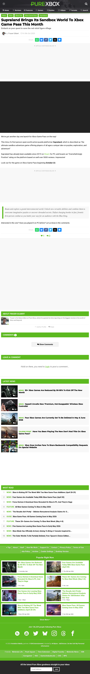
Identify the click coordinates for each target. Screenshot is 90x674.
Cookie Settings (47, 551)
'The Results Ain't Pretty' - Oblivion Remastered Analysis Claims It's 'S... (38, 512)
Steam (47, 154)
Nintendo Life (17, 652)
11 (14, 437)
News (4, 15)
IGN (82, 652)
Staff (22, 547)
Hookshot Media (17, 644)
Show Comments (45, 344)
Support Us (44, 547)
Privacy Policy (65, 547)
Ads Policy (26, 551)
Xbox (11, 15)
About (15, 547)
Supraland (43, 15)
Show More (45, 620)
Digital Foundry (58, 652)
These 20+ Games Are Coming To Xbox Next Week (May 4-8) (35, 521)
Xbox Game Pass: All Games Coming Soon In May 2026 (32, 516)
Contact (54, 547)
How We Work (32, 547)
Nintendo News (73, 652)
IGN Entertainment (36, 644)
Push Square (30, 652)
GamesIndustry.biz (47, 656)
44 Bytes (55, 644)
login (47, 366)
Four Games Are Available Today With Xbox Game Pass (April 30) (35, 497)
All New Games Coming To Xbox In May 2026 (29, 507)
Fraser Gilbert (13, 33)
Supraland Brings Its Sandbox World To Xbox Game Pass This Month (42, 22)
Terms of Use (78, 547)
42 (14, 451)
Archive (35, 551)
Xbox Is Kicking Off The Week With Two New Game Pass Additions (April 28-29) (41, 492)
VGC (36, 656)
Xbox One (19, 15)
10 (14, 409)
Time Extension (44, 652)
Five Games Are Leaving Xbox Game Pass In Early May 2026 (33, 526)
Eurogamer (27, 656)
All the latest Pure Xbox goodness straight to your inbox (45, 664)
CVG (59, 656)
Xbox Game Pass (31, 15)
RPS (65, 656)
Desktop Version (62, 551)
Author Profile (40, 327)
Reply (51, 327)
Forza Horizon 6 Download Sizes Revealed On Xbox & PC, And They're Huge (39, 502)
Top (8, 547)
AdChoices (63, 644)
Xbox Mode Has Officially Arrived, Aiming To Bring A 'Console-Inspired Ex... (39, 531)
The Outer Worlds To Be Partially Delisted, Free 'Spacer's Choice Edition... (38, 536)
